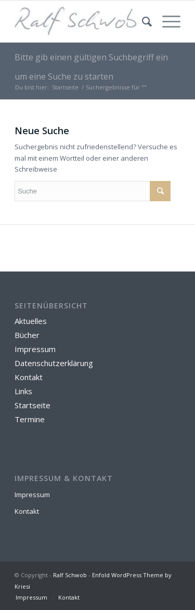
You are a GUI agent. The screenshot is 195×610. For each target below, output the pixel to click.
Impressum (35, 349)
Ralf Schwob (70, 575)
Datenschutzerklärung (54, 363)
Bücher (27, 335)
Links (23, 391)
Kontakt (29, 377)
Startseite (65, 87)
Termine (30, 419)
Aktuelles (31, 321)
